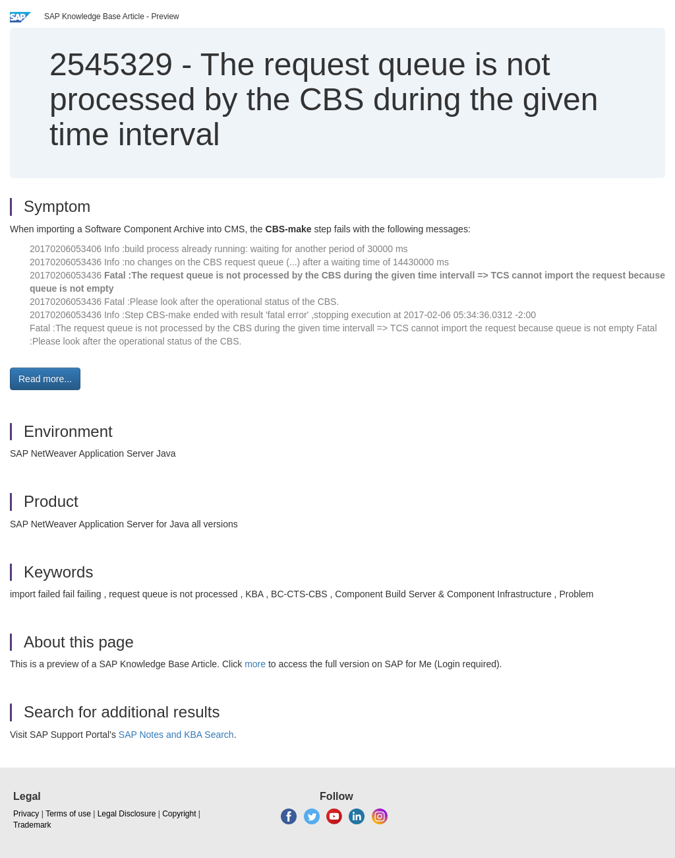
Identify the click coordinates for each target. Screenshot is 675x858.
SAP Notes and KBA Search (176, 734)
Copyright (179, 813)
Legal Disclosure (127, 813)
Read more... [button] (45, 379)
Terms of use (68, 813)
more (255, 664)
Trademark (32, 825)
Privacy (26, 813)
